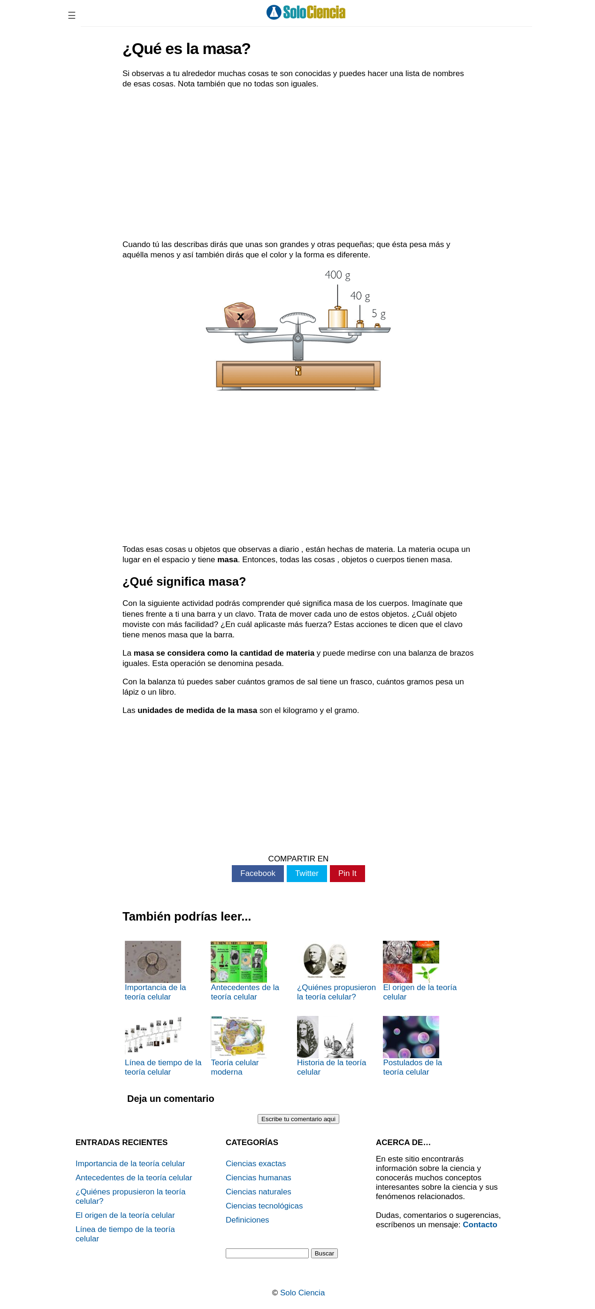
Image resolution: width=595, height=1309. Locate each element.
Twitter (307, 873)
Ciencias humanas (258, 1177)
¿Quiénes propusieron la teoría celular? (336, 971)
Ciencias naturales (258, 1191)
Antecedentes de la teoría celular (245, 971)
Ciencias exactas (256, 1163)
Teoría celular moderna (239, 1046)
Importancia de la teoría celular (155, 971)
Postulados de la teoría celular (412, 1046)
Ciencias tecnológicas (264, 1205)
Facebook (257, 873)
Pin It (347, 873)
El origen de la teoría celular (420, 971)
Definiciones (247, 1220)
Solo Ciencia (302, 1292)
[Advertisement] (298, 164)
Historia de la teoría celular (331, 1046)
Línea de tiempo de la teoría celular (163, 1046)
